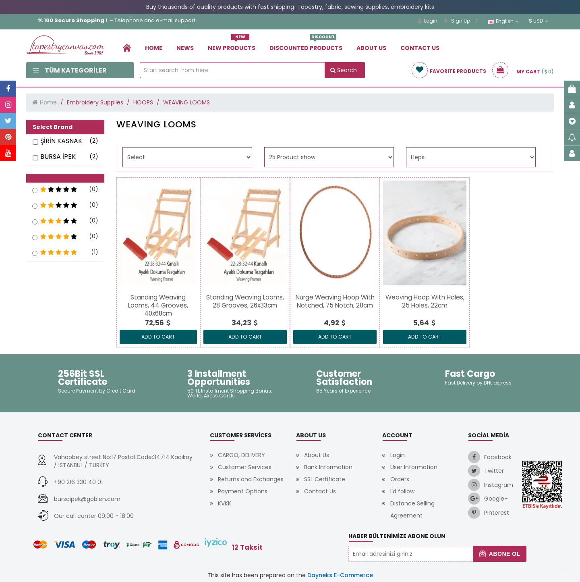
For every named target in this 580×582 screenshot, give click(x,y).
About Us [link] (371, 48)
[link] (127, 48)
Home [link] (153, 48)
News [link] (185, 48)
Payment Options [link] (242, 491)
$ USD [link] (538, 21)
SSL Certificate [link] (324, 479)
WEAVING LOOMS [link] (186, 102)
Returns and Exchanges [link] (251, 479)
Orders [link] (399, 479)
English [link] (503, 21)
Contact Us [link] (419, 48)
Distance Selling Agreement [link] (412, 509)
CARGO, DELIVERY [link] (241, 455)
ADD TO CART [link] (158, 336)
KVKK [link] (224, 503)
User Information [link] (413, 467)
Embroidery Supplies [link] (95, 102)
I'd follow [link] (402, 491)
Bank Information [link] (328, 467)
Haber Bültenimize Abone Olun (396, 536)
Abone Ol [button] (499, 554)
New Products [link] (231, 45)
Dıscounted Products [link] (305, 45)
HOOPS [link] (143, 102)
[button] (65, 178)
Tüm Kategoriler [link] (70, 70)
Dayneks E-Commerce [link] (340, 575)
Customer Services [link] (244, 467)
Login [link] (427, 20)
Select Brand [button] (52, 127)
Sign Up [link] (456, 20)
